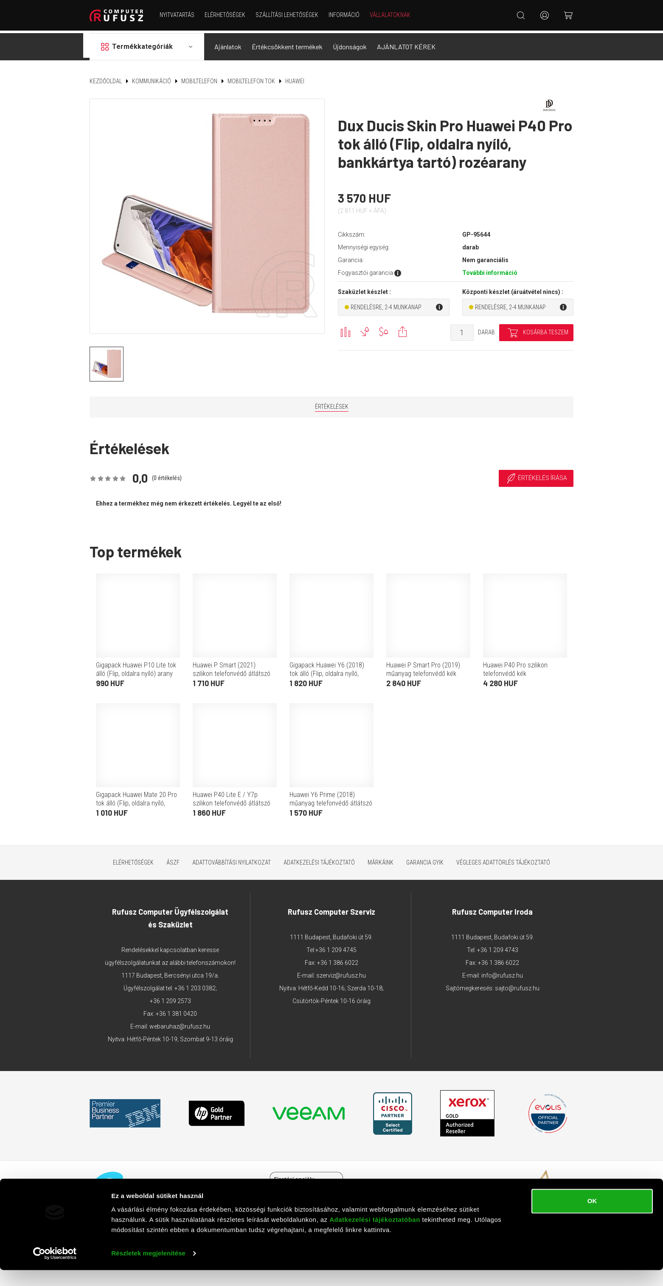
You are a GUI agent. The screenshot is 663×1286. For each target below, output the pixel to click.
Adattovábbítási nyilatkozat (231, 859)
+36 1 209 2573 (170, 998)
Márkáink (380, 859)
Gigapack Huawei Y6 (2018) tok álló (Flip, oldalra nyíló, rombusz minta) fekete (326, 670)
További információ (489, 270)
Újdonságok (350, 44)
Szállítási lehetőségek (288, 14)
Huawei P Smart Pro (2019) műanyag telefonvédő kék (423, 666)
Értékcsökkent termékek (287, 44)
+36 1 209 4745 (336, 947)
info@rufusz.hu (502, 972)
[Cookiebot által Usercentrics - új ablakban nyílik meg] (55, 1269)
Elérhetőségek (226, 14)
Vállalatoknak (391, 14)
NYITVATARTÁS (178, 14)
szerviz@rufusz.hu (341, 972)
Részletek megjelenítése (148, 1269)
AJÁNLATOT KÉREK (406, 44)
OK (592, 1217)
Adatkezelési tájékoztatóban (374, 1235)
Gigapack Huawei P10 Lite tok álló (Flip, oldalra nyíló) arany (136, 666)
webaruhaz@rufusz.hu (179, 1023)
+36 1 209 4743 (497, 947)
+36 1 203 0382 (195, 985)
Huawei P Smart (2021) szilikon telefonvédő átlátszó (231, 666)
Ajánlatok (228, 44)
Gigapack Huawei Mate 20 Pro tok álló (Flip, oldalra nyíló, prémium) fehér (136, 800)
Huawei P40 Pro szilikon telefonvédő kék (515, 666)
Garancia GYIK (425, 859)
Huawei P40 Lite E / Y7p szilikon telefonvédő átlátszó (231, 796)
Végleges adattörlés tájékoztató (503, 859)
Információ (345, 14)
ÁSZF (173, 859)
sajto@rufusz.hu (517, 985)
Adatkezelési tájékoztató (319, 859)
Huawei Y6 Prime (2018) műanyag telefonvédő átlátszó (330, 796)
